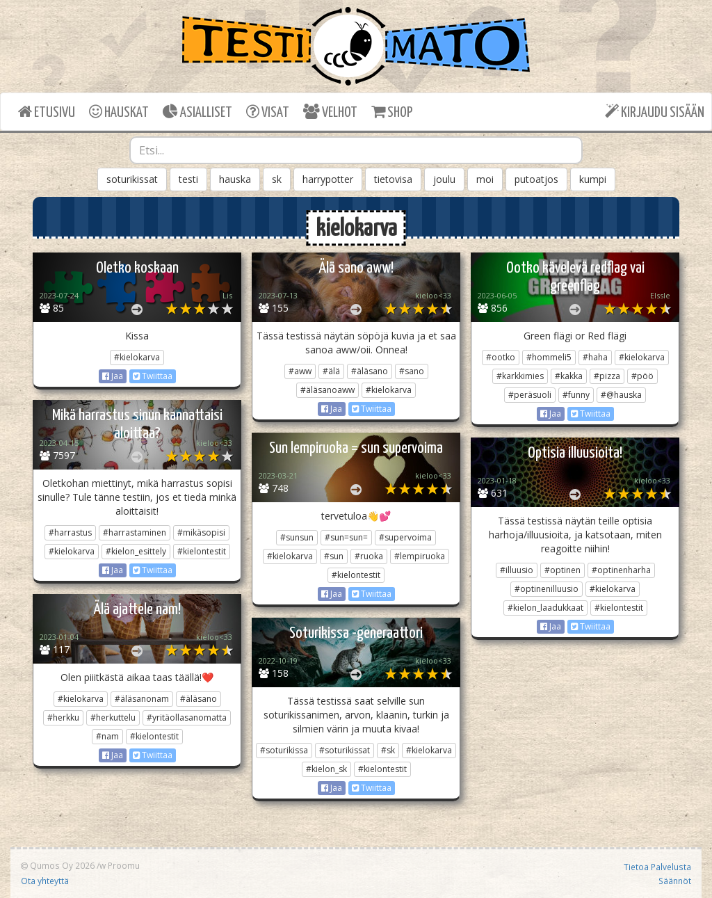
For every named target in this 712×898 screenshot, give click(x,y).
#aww (300, 371)
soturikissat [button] (132, 179)
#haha (595, 357)
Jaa (112, 376)
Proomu (124, 865)
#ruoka (369, 556)
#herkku (63, 717)
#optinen (562, 570)
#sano (411, 371)
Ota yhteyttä (45, 880)
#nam (107, 736)
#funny (576, 395)
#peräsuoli (529, 395)
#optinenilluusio (546, 589)
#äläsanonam (142, 699)
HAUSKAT (119, 112)
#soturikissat (344, 750)
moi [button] (485, 179)
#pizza (607, 376)
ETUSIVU (46, 112)
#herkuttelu (113, 717)
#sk (388, 750)
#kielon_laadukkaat (545, 608)
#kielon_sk (326, 769)
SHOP (391, 112)
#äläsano (369, 371)
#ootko (500, 357)
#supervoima (405, 537)
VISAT (267, 112)
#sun (333, 556)
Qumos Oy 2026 (58, 865)
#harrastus (70, 532)
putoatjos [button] (536, 179)
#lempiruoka (419, 556)
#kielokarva (137, 357)
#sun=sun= (346, 537)
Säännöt (674, 880)
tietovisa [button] (393, 179)
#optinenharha (621, 570)
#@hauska (621, 395)
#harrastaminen (134, 532)
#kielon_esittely (136, 551)
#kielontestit (201, 551)
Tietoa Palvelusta (657, 866)
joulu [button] (444, 179)
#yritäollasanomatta (187, 717)
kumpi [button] (592, 179)
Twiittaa (152, 376)
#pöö (642, 376)
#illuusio (516, 570)
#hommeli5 (549, 357)
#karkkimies (520, 376)
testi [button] (188, 179)
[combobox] (356, 150)
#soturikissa (284, 750)
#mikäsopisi (201, 532)
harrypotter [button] (327, 179)
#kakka (569, 376)
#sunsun (297, 537)
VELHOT (330, 112)
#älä (331, 371)
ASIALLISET (197, 112)
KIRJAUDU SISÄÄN (654, 112)
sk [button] (277, 179)
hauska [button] (235, 179)
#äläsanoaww (327, 390)
